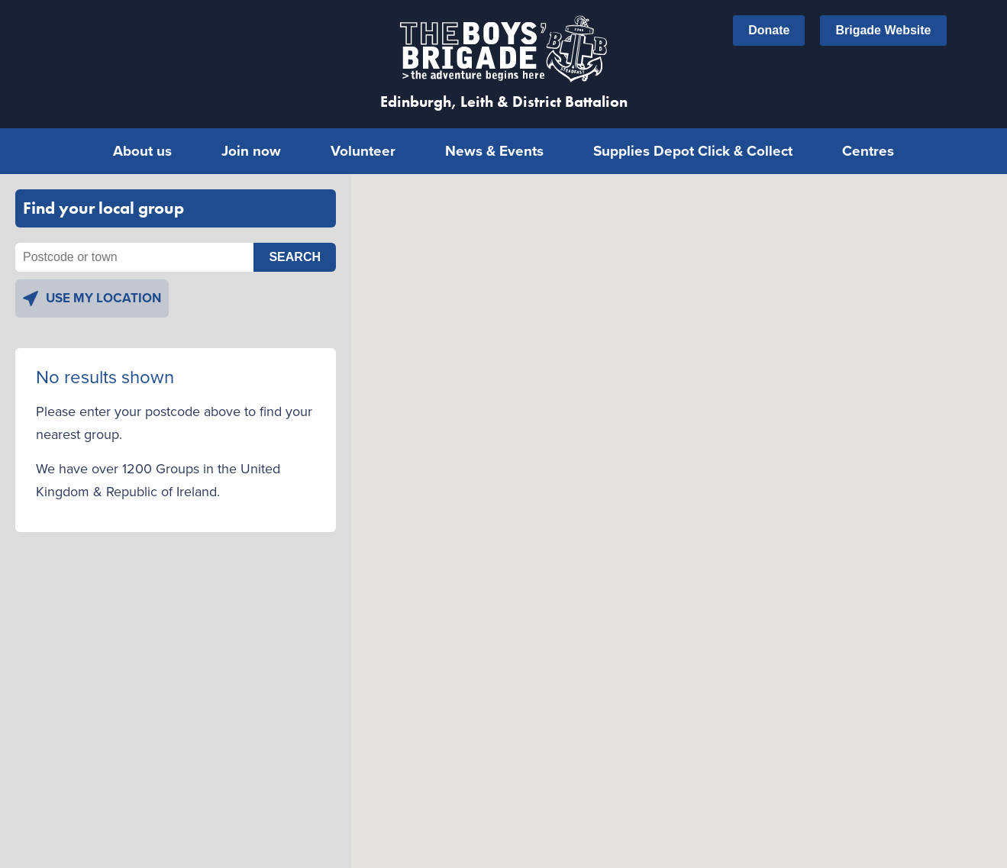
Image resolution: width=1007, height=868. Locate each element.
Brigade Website (883, 30)
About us (142, 143)
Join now (251, 143)
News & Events (494, 143)
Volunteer (363, 143)
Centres (868, 143)
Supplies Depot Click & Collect (692, 143)
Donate (769, 30)
